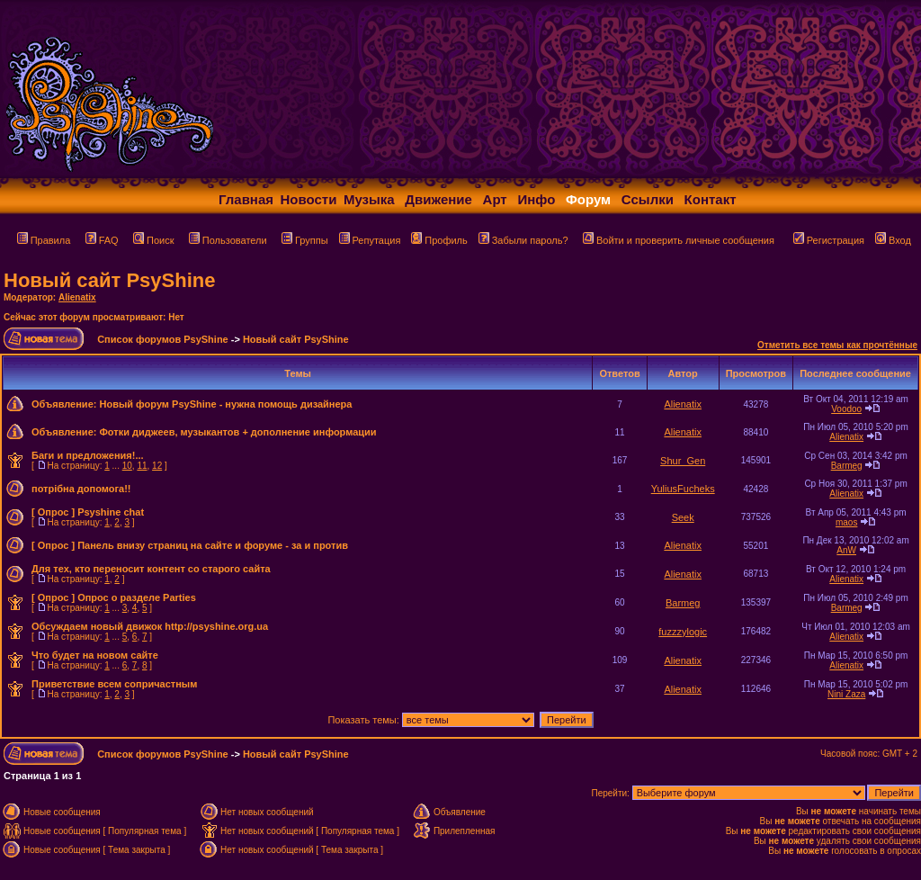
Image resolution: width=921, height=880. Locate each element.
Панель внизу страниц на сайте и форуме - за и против (212, 545)
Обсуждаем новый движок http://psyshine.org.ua (149, 626)
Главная (246, 199)
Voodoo (846, 409)
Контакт (710, 199)
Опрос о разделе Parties (136, 597)
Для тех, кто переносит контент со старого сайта (151, 568)
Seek (683, 517)
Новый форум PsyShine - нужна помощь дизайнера (225, 404)
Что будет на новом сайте (94, 655)
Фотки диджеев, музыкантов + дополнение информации (237, 432)
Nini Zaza (846, 694)
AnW (846, 550)
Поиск (153, 240)
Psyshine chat (110, 512)
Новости (309, 199)
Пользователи (228, 240)
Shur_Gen (682, 460)
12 (157, 466)
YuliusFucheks (683, 488)
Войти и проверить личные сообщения (678, 240)
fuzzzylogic (682, 631)
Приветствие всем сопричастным (114, 683)
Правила (44, 240)
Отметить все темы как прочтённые (837, 345)
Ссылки (647, 199)
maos (846, 522)
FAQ (102, 240)
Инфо (536, 199)
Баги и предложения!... (87, 455)
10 (127, 466)
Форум (588, 199)
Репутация (370, 240)
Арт (495, 199)
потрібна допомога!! (81, 488)
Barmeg (847, 466)
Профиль (439, 240)
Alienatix (77, 297)
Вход (893, 240)
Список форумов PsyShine (162, 339)
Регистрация (828, 240)
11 (142, 466)
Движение (438, 199)
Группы (305, 240)
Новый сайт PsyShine (109, 280)
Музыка (369, 199)
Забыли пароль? (523, 240)
